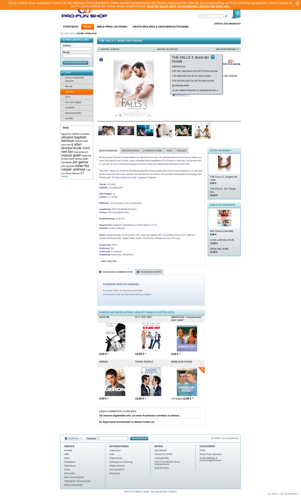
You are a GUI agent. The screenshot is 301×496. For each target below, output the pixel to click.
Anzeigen (181, 95)
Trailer (181, 150)
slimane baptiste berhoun (73, 139)
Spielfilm (90, 33)
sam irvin (66, 144)
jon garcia (80, 162)
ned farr (67, 152)
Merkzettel (69, 473)
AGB (111, 454)
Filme (87, 26)
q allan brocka (71, 146)
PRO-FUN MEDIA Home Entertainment (167, 463)
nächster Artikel (226, 49)
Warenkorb (69, 465)
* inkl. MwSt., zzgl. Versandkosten (224, 438)
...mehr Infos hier (108, 261)
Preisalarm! (180, 85)
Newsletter (91, 438)
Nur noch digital (71, 102)
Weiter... (65, 176)
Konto (67, 469)
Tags (169, 150)
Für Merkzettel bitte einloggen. (191, 76)
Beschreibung (108, 150)
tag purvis (66, 134)
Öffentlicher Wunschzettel (77, 481)
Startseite (70, 26)
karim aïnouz (75, 158)
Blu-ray (66, 86)
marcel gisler (71, 155)
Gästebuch (69, 462)
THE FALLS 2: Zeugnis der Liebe (223, 180)
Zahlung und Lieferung (120, 462)
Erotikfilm (67, 107)
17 (82, 173)
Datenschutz (115, 458)
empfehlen (178, 66)
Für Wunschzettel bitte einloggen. (193, 81)
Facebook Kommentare (118, 272)
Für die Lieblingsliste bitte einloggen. (195, 71)
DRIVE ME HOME (219, 251)
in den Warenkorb (75, 63)
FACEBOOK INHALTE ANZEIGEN (121, 284)
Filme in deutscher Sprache (72, 79)
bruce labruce (73, 173)
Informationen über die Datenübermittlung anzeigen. (127, 294)
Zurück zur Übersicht (227, 23)
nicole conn (81, 148)
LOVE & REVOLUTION (222, 242)
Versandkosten (291, 494)
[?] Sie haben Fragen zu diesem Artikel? (195, 90)
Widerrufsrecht (116, 465)
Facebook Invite (150, 272)
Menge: (66, 52)
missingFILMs (162, 458)
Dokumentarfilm (71, 113)
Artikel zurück (110, 49)
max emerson (81, 152)
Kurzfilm (67, 118)
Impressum (115, 450)
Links (67, 458)
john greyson (68, 166)
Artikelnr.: (67, 45)
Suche (203, 16)
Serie (65, 97)
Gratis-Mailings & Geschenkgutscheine (161, 26)
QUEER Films (162, 468)
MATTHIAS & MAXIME (221, 233)
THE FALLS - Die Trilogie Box (223, 192)
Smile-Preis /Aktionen (112, 26)
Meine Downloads (73, 485)
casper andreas (73, 169)
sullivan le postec (80, 134)
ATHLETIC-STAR (163, 454)
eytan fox (82, 166)
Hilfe (66, 454)
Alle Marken (161, 450)
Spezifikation (130, 150)
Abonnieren (139, 438)
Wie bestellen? (117, 469)
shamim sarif (81, 141)
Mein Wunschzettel (74, 477)
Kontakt (68, 450)
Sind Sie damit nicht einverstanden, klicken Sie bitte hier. (188, 6)
